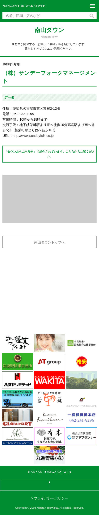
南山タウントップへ (49, 242)
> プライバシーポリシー (49, 498)
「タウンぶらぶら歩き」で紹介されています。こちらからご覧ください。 (49, 154)
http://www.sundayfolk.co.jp (33, 136)
